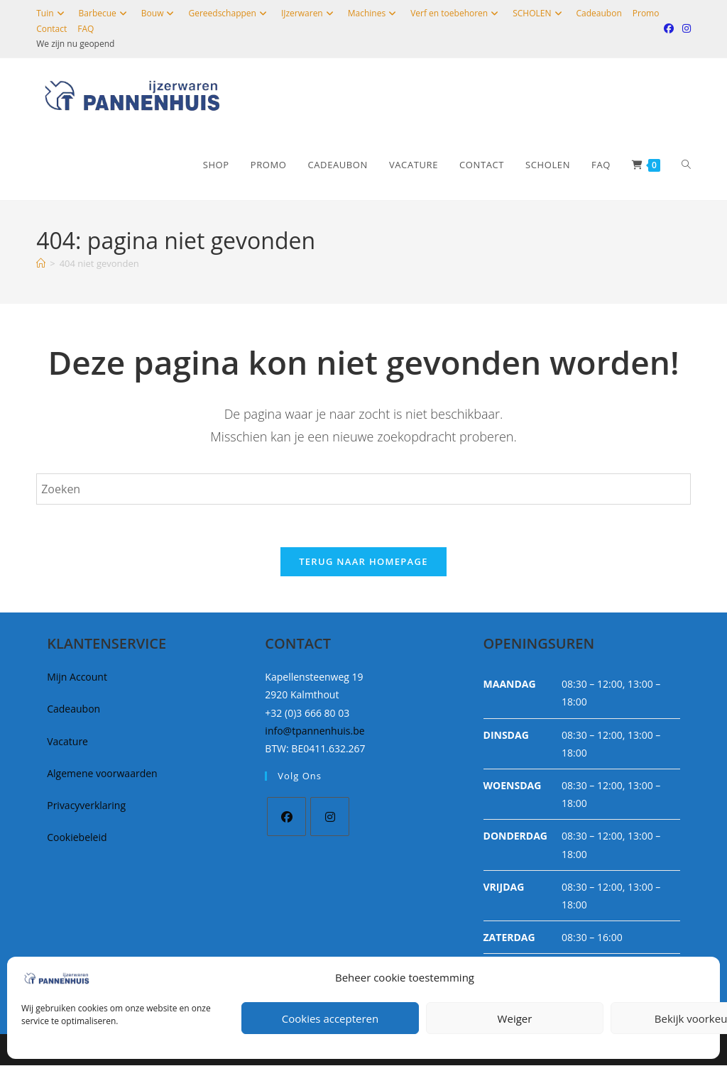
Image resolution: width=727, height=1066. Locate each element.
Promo (646, 13)
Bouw (159, 13)
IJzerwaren (309, 13)
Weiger (515, 1018)
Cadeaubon (599, 13)
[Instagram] (329, 817)
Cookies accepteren (330, 1018)
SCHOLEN (539, 13)
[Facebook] (286, 817)
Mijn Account (77, 677)
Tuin (51, 13)
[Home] (40, 263)
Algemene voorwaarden (102, 773)
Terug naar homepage (363, 562)
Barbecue (105, 13)
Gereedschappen (229, 13)
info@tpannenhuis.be (314, 730)
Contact (51, 29)
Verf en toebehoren (456, 13)
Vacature (67, 741)
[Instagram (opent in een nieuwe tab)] (684, 28)
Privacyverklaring (86, 806)
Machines (374, 13)
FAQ (85, 29)
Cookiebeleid (76, 838)
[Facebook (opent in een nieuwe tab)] (669, 28)
